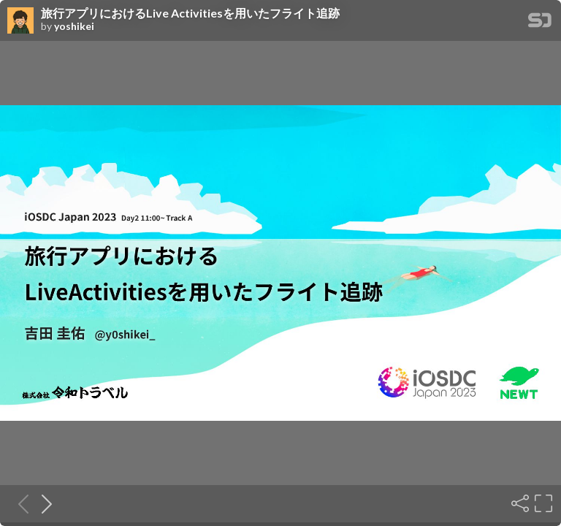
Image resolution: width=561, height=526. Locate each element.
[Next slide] (42, 503)
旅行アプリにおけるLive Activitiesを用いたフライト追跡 (190, 13)
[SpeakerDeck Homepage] (540, 23)
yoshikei (74, 26)
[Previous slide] (19, 503)
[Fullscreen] (542, 503)
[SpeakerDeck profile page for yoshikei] (20, 21)
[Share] (518, 503)
